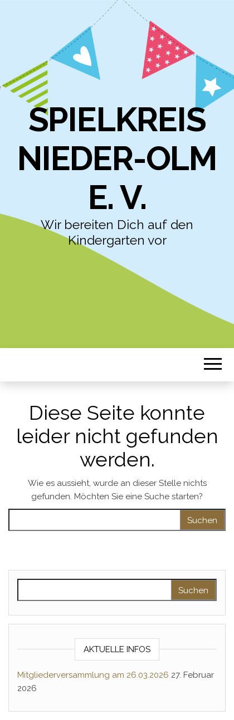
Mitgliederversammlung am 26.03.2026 (93, 675)
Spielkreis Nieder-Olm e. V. (117, 158)
